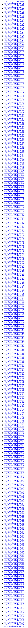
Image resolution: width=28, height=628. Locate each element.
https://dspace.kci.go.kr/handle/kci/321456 (14, 353)
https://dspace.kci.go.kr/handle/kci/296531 (14, 591)
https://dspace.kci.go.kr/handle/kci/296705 (14, 623)
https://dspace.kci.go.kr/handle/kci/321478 (14, 362)
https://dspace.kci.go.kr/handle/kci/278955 (14, 64)
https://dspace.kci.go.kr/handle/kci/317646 (14, 237)
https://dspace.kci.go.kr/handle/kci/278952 (14, 63)
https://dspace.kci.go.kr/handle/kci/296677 (14, 604)
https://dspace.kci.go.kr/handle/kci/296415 (14, 528)
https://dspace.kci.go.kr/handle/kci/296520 (14, 584)
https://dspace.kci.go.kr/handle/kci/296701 (14, 620)
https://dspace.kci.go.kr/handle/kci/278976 (14, 71)
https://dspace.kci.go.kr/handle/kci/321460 (14, 354)
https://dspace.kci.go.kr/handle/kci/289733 (14, 487)
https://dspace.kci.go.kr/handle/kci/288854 (14, 469)
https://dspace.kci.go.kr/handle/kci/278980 (14, 72)
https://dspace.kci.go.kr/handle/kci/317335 (14, 231)
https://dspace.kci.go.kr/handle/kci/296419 (14, 531)
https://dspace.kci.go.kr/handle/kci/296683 (14, 608)
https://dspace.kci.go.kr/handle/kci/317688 (14, 258)
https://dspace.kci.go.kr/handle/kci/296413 (14, 527)
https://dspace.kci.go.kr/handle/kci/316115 (14, 218)
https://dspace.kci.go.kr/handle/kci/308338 (14, 186)
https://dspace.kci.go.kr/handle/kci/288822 (14, 455)
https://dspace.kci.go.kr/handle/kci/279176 (14, 134)
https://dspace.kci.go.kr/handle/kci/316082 (14, 203)
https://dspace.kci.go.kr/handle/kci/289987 (14, 507)
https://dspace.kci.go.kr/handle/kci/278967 (14, 68)
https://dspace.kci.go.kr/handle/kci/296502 (14, 572)
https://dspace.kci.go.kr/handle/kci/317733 (14, 286)
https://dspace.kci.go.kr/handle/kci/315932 (14, 195)
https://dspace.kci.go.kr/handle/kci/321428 (14, 341)
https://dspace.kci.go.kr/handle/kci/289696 (14, 477)
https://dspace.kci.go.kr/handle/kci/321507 (14, 380)
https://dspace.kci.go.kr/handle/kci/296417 (14, 529)
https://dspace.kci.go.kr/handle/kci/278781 (14, 9)
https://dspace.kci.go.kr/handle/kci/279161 (14, 114)
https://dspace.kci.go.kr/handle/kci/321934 (14, 428)
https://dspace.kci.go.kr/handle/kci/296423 (14, 533)
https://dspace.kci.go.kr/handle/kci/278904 (14, 54)
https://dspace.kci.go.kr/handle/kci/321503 (14, 377)
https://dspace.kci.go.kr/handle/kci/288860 (14, 472)
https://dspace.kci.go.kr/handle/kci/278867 (14, 40)
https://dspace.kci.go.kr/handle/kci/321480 (14, 364)
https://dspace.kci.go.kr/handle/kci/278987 (14, 75)
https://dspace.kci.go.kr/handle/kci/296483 (14, 559)
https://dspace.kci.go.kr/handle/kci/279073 (14, 104)
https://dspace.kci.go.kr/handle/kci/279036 (14, 92)
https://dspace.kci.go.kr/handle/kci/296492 (14, 566)
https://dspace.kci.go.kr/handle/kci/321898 (14, 407)
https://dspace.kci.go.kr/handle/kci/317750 (14, 294)
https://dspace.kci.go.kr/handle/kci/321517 (14, 390)
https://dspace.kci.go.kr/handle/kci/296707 (14, 626)
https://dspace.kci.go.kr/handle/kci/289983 (14, 501)
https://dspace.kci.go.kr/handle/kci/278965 (14, 67)
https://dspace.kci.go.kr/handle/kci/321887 (14, 397)
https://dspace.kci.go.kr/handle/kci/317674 (14, 250)
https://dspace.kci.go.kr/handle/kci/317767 (14, 301)
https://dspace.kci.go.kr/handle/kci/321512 (14, 384)
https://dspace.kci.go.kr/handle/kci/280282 (14, 166)
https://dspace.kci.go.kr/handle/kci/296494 (14, 567)
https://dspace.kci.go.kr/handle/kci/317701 (14, 265)
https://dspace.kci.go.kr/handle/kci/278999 (14, 79)
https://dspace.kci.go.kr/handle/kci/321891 (14, 400)
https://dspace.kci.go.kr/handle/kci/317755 (14, 296)
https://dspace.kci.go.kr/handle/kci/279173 (14, 130)
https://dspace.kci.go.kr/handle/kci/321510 (14, 382)
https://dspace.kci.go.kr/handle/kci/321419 (14, 337)
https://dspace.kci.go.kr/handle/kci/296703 (14, 622)
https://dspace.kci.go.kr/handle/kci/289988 (14, 508)
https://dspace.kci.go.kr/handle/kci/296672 (14, 602)
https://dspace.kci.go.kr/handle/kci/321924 (14, 415)
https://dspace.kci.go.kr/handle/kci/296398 (14, 520)
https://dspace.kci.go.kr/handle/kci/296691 (14, 614)
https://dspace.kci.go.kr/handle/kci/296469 (14, 550)
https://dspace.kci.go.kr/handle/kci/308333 (14, 179)
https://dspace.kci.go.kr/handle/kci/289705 (14, 480)
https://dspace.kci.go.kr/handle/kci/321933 (14, 427)
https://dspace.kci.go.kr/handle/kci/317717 (14, 275)
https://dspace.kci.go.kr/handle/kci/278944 (14, 60)
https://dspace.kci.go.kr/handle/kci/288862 (14, 473)
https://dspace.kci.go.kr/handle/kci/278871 (14, 42)
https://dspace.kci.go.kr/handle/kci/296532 (14, 592)
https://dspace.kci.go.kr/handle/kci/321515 (14, 388)
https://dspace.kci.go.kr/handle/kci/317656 (14, 242)
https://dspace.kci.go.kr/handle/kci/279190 (14, 153)
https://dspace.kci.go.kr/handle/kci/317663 (14, 245)
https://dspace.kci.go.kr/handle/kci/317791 (14, 310)
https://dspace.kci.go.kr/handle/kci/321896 (14, 404)
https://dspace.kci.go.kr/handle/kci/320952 (14, 316)
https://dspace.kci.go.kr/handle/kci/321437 (14, 345)
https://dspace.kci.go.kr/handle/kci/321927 (14, 419)
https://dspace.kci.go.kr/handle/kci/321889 (14, 398)
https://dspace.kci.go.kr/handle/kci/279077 (14, 106)
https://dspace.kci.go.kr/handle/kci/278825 (14, 26)
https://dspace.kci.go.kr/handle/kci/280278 (14, 165)
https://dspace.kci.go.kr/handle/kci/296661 (14, 595)
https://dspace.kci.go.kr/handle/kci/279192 (14, 155)
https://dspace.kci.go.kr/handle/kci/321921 (14, 411)
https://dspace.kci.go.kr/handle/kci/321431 (14, 342)
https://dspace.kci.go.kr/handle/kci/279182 (14, 142)
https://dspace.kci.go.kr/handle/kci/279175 (14, 132)
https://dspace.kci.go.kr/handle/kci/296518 (14, 583)
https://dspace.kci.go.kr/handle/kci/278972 (14, 70)
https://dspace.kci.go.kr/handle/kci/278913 (14, 56)
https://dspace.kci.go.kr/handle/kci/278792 (14, 13)
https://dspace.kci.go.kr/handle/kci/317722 (14, 280)
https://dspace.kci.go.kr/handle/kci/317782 (14, 308)
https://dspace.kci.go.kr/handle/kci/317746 (14, 293)
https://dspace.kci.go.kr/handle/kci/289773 (14, 499)
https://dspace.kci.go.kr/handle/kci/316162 (14, 230)
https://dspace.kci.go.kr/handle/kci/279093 (14, 111)
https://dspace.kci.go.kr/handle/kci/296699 (14, 619)
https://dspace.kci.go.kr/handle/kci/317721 (14, 278)
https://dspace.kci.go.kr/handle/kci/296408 (14, 524)
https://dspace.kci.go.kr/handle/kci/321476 (14, 361)
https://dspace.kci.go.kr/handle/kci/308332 (14, 178)
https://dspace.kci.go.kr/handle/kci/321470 (14, 358)
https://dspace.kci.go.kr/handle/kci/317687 (14, 257)
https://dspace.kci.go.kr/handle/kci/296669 (14, 599)
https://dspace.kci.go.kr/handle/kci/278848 (14, 35)
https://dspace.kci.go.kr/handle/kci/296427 (14, 536)
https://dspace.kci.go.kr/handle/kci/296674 (14, 603)
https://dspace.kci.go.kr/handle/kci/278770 (14, 5)
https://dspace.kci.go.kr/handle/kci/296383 (14, 515)
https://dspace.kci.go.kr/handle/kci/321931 (14, 424)
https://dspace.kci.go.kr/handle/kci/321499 (14, 374)
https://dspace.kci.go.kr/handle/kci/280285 (14, 167)
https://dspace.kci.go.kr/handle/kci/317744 (14, 292)
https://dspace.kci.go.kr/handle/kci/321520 (14, 392)
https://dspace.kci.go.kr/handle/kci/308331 (14, 177)
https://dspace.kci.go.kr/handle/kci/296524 (14, 587)
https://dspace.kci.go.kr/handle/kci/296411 (14, 525)
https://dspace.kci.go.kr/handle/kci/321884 (14, 394)
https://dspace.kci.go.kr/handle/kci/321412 (14, 334)
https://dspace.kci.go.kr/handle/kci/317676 (14, 253)
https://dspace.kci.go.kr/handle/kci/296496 (14, 568)
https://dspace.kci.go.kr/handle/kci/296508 (14, 576)
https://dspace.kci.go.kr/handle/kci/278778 (14, 8)
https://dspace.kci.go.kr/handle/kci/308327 (14, 171)
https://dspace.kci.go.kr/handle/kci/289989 (14, 509)
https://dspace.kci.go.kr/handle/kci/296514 (14, 580)
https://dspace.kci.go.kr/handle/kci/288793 (14, 441)
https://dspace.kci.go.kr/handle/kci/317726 (14, 282)
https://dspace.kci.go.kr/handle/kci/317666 (14, 246)
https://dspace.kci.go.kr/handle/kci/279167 (14, 122)
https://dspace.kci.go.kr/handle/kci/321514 (14, 386)
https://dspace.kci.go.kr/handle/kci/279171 (14, 127)
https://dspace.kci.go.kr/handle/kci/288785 (14, 439)
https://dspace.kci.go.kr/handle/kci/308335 (14, 182)
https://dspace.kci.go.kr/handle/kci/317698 (14, 263)
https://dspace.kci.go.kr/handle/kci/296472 (14, 552)
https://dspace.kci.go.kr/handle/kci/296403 (14, 521)
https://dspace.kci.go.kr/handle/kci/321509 (14, 381)
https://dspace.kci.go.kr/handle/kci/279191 (14, 154)
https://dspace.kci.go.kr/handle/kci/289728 (14, 485)
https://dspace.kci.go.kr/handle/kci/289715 (14, 483)
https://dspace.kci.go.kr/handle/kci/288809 (14, 449)
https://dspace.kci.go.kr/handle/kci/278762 (14, 3)
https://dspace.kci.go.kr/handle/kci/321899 (14, 408)
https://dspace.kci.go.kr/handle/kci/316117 (14, 219)
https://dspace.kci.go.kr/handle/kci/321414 (14, 336)
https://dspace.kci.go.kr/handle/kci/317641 (14, 234)
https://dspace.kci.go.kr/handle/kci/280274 (14, 163)
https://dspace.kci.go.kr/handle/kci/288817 (14, 452)
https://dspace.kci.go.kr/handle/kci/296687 (14, 611)
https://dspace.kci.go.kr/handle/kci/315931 (14, 194)
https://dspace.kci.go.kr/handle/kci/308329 (14, 174)
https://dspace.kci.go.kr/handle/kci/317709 (14, 270)
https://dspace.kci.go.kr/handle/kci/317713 (14, 273)
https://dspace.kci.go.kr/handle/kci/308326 (14, 170)
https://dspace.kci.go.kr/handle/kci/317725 (14, 281)
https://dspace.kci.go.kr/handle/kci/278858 (14, 38)
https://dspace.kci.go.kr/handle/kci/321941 (14, 437)
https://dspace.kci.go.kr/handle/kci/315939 (14, 202)
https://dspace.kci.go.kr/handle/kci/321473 (14, 360)
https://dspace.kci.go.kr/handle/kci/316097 (14, 210)
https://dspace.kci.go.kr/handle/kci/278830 (14, 27)
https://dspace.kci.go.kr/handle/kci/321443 (14, 348)
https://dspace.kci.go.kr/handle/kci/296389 (14, 516)
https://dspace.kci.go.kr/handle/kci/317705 (14, 267)
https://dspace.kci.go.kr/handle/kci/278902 (14, 52)
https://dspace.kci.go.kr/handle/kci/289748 (14, 491)
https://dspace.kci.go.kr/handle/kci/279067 (14, 102)
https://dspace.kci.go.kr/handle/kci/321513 (14, 385)
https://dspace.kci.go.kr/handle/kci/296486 (14, 562)
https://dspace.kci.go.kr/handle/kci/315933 (14, 197)
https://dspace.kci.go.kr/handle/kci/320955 (14, 317)
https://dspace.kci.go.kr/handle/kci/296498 (14, 570)
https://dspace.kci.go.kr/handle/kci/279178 (14, 136)
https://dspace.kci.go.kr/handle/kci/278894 (14, 50)
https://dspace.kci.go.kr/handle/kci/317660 (14, 243)
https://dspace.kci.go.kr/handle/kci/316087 (14, 206)
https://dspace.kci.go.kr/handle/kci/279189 (14, 151)
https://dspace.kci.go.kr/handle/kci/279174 (14, 131)
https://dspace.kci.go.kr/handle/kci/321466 (14, 357)
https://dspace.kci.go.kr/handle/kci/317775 (14, 305)
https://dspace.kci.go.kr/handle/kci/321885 (14, 396)
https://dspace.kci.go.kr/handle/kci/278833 (14, 28)
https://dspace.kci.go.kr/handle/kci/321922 (14, 412)
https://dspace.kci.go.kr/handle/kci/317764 (14, 300)
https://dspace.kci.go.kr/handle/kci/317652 (14, 239)
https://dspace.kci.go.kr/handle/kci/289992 (14, 513)
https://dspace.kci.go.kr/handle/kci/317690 (14, 259)
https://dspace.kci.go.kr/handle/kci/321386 (14, 322)
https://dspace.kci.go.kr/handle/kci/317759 (14, 297)
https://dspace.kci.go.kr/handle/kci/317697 (14, 262)
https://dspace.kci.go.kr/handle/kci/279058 (14, 99)
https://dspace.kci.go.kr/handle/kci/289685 (14, 475)
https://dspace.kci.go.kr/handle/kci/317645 (14, 235)
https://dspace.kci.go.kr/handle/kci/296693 (14, 615)
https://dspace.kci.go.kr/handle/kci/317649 (14, 238)
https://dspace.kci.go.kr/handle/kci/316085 (14, 205)
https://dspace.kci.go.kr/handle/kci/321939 (14, 435)
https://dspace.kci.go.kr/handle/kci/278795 (14, 15)
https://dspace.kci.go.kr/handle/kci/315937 (14, 201)
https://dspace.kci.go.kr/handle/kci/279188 (14, 150)
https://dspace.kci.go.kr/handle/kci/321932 (14, 425)
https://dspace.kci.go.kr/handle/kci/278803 (14, 17)
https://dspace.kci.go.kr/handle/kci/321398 (14, 328)
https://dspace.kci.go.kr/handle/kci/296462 (14, 546)
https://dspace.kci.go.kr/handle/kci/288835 (14, 460)
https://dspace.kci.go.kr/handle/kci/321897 (14, 405)
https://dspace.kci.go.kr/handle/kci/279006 (14, 82)
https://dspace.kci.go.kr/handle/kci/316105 (14, 214)
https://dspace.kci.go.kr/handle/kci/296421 (14, 532)
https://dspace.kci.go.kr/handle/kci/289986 (14, 505)
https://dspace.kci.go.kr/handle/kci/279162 (14, 115)
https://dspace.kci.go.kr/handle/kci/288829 (14, 457)
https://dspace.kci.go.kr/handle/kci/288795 (14, 443)
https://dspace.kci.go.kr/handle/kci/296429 (14, 538)
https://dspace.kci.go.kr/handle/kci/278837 (14, 30)
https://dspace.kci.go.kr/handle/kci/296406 (14, 523)
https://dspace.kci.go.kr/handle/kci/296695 (14, 616)
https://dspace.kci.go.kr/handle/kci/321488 (14, 368)
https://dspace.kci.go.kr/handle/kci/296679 (14, 606)
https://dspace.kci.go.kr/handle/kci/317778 (14, 306)
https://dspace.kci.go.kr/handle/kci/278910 (14, 55)
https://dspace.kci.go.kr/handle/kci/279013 (14, 84)
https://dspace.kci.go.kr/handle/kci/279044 (14, 95)
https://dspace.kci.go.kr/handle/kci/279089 (14, 110)
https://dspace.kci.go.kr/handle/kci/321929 (14, 421)
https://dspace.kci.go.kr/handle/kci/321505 (14, 378)
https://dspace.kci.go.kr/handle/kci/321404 (14, 330)
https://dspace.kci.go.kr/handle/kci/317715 (14, 274)
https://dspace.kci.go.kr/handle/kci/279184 (14, 144)
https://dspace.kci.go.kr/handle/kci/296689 (14, 612)
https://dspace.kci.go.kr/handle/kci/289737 (14, 488)
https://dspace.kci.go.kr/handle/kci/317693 (14, 261)
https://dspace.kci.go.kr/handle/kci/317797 (14, 312)
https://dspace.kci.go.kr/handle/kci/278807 (14, 19)
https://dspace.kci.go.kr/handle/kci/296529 (14, 590)
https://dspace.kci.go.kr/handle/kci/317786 (14, 309)
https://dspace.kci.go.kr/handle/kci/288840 (14, 463)
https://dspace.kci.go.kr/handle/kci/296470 (14, 551)
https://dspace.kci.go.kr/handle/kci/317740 (14, 290)
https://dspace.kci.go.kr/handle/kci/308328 (14, 173)
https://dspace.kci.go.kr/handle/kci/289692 (14, 476)
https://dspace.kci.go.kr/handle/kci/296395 (14, 519)
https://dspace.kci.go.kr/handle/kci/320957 (14, 318)
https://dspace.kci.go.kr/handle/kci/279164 (14, 118)
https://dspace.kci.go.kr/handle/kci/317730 (14, 285)
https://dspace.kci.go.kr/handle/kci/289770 (14, 497)
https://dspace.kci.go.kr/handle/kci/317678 (14, 251)
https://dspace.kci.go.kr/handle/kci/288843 (14, 464)
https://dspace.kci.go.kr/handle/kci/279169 (14, 124)
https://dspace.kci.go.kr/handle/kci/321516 (14, 389)
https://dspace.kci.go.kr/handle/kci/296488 (14, 563)
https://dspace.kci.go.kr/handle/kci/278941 (14, 59)
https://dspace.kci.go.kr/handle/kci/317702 (14, 266)
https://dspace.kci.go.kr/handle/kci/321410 (14, 333)
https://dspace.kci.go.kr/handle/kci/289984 (14, 503)
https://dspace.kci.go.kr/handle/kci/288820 (14, 453)
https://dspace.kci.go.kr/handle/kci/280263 (14, 158)
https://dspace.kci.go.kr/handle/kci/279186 (14, 147)
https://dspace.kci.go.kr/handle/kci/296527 (14, 588)
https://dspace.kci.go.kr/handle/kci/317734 (14, 288)
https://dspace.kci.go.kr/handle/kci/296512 (14, 579)
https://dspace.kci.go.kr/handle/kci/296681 (14, 607)
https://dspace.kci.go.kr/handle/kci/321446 (14, 349)
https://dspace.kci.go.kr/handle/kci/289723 (14, 484)
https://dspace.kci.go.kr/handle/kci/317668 (14, 247)
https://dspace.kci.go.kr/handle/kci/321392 (14, 325)
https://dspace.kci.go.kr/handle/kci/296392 (14, 517)
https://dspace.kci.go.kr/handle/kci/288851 (14, 468)
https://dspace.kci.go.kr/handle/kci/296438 (14, 543)
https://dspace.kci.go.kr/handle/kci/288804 (14, 447)
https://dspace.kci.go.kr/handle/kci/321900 (14, 409)
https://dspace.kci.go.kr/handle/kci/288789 (14, 440)
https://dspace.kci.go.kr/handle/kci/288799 (14, 444)
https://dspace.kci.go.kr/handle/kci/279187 (14, 148)
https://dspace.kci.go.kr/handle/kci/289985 (14, 504)
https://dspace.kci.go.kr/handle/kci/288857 (14, 471)
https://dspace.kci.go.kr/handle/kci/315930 (14, 193)
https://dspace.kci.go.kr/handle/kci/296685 (14, 610)
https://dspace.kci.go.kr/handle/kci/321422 (14, 338)
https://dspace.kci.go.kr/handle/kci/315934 (14, 198)
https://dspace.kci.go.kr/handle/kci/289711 (14, 481)
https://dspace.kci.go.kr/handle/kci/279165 (14, 119)
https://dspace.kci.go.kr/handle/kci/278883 (14, 46)
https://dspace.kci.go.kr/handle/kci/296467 (14, 548)
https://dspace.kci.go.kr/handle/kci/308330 (14, 175)
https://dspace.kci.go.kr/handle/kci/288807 (14, 448)
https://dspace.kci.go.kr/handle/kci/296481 (14, 558)
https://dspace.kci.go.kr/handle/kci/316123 (14, 222)
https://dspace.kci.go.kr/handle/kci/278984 (14, 74)
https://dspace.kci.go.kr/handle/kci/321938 (14, 433)
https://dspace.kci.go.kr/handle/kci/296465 (14, 547)
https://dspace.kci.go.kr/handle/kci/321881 (14, 393)
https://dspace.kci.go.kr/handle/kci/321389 (14, 324)
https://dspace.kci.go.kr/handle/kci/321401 (14, 329)
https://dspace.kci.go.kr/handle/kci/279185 (14, 146)
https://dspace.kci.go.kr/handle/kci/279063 (14, 100)
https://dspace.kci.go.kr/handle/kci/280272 (14, 162)
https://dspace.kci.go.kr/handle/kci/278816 (14, 22)
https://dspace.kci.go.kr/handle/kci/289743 (14, 489)
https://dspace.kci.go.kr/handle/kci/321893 (14, 401)
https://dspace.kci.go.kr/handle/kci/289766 (14, 496)
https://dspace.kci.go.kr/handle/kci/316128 (14, 225)
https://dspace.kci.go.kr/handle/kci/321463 (14, 356)
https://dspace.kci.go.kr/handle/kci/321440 (14, 346)
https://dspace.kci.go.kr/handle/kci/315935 (14, 199)
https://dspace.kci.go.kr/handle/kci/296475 (14, 554)
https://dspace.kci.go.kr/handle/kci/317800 (14, 313)
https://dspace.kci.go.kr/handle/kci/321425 (14, 340)
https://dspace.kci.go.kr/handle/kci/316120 (14, 221)
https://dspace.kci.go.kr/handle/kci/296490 (14, 564)
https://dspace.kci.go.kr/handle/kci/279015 (14, 86)
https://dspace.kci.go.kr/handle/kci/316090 (14, 207)
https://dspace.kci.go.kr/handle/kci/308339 (14, 187)
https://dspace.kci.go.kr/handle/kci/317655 (14, 241)
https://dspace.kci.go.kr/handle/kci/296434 (14, 540)
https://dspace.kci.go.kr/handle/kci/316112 (14, 217)
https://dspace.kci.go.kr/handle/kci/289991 (14, 512)
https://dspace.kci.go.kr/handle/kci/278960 (14, 66)
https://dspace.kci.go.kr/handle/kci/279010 (14, 83)
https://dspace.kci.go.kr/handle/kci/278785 (14, 11)
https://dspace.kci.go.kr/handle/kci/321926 (14, 417)
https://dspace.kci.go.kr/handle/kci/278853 (14, 36)
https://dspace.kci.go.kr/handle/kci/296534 (14, 594)
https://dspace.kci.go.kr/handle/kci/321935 (14, 429)
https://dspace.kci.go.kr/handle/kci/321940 (14, 436)
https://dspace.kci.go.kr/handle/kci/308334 (14, 181)
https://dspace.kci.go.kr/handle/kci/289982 (14, 500)
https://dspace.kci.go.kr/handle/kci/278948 (14, 62)
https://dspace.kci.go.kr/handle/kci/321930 (14, 423)
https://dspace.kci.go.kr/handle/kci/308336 (14, 183)
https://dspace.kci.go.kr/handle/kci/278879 (14, 44)
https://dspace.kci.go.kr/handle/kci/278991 (14, 76)
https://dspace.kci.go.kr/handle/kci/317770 (14, 302)
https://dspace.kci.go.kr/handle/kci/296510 (14, 578)
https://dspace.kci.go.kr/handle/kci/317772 (14, 304)
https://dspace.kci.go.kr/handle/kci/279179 (14, 138)
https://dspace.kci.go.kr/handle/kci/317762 (14, 298)
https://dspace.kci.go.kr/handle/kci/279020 (14, 87)
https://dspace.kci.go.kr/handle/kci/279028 (14, 90)
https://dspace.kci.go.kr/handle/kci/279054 (14, 98)
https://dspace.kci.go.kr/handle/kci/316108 (14, 215)
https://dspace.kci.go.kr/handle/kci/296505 (14, 574)
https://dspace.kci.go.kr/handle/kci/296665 (14, 596)
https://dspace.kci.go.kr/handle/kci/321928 (14, 420)
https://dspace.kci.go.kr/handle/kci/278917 (14, 58)
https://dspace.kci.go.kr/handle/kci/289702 (14, 479)
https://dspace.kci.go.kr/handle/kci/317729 (14, 284)
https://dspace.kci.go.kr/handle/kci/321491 (14, 369)
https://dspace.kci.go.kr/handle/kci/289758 (14, 493)
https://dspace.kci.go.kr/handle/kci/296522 (14, 586)
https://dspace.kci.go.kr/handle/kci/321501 (14, 376)
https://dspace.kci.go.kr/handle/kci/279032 (14, 91)
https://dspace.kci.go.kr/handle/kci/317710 (14, 271)
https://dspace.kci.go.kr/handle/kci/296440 (14, 544)
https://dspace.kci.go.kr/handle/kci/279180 (14, 139)
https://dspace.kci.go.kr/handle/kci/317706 (14, 269)
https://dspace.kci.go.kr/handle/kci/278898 (14, 51)
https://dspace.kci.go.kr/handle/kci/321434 (14, 344)
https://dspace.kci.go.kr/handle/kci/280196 (14, 157)
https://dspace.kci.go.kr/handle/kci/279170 (14, 126)
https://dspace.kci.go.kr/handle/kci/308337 (14, 185)
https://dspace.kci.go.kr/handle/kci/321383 (14, 321)
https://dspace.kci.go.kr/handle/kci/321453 (14, 352)
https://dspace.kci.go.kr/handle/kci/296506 (14, 575)
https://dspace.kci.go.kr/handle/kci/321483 (14, 365)
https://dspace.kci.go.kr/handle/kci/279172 (14, 128)
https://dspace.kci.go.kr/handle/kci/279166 (14, 120)
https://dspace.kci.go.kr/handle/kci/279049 (14, 96)
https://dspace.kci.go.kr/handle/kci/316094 (14, 209)
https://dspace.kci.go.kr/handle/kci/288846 (14, 465)
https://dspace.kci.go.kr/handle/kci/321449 (14, 350)
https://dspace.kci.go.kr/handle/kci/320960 (14, 320)
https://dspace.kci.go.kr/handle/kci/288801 (14, 445)
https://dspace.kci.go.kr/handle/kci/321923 (14, 413)
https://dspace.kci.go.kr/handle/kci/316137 (14, 229)
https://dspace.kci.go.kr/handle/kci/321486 (14, 366)
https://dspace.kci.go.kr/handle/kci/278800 (14, 16)
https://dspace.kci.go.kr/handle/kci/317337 (14, 233)
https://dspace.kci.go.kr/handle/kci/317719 (14, 277)
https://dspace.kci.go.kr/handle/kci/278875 (14, 43)
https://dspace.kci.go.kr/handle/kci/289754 (14, 492)
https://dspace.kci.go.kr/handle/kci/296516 (14, 582)
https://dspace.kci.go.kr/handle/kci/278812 (14, 20)
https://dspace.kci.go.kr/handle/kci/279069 (14, 103)
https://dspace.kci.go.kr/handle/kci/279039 (14, 94)
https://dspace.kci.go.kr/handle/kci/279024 (14, 88)
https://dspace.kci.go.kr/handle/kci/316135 (14, 227)
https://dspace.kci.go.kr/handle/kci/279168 (14, 123)
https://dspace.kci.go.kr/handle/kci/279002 (14, 80)
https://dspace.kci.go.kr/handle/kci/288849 (14, 467)
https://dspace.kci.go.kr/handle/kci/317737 (14, 289)
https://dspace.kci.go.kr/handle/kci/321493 (14, 370)
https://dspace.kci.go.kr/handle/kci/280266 (14, 159)
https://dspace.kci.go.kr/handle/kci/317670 (14, 249)
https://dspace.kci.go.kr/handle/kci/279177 (14, 135)
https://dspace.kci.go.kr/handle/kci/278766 (14, 4)
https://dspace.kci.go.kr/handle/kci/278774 (14, 7)
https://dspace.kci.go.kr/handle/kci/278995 (14, 78)
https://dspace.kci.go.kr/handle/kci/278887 (14, 47)
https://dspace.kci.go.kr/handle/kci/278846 (14, 34)
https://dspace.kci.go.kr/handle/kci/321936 (14, 431)
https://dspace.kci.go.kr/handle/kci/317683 (14, 254)
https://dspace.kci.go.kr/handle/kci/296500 (14, 571)
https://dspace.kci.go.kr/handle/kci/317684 (14, 255)
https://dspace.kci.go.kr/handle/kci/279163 (14, 116)
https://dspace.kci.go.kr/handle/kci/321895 (14, 402)
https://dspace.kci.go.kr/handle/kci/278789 (14, 12)
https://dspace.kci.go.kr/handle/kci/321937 (14, 432)
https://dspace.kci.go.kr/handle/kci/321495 (14, 372)
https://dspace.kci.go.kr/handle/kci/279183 (14, 143)
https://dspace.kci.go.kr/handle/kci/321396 (14, 326)
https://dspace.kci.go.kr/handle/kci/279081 (14, 107)
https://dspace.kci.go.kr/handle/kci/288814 (14, 451)
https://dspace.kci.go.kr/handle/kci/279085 (14, 108)
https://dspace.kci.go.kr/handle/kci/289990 (14, 511)
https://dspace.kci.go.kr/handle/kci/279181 (14, 140)
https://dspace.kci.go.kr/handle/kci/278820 (14, 23)
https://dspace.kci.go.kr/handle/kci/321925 (14, 416)
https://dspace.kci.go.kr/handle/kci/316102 (14, 213)
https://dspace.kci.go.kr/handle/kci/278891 (14, 48)
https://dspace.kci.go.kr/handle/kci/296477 (14, 555)
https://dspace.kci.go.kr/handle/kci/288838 (14, 461)
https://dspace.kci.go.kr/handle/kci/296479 (14, 556)
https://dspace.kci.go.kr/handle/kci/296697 (14, 618)
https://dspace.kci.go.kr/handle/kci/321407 (14, 332)
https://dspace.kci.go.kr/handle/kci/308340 (14, 189)
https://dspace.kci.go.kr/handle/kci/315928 (14, 190)
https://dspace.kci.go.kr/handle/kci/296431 (14, 539)
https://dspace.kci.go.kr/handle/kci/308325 (14, 169)
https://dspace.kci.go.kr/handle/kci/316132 (14, 226)
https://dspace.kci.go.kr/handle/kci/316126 (14, 223)
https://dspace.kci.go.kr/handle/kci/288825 (14, 456)
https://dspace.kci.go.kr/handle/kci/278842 (14, 32)
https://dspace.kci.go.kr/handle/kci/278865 (14, 39)
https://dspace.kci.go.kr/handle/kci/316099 (14, 211)
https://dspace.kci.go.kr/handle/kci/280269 (14, 161)
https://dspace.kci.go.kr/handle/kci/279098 (14, 112)
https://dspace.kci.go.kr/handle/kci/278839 (14, 31)
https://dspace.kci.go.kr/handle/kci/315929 (14, 191)
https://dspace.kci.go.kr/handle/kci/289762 (14, 495)
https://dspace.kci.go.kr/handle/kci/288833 (14, 459)
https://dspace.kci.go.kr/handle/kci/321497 (14, 373)
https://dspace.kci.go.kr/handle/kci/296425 (14, 535)
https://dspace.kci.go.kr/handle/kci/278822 (14, 24)
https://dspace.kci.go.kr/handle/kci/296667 (14, 598)
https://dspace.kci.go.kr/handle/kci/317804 (14, 314)
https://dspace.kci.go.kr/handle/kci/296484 (14, 560)
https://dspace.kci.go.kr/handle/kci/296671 (14, 600)
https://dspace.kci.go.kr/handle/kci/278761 (14, 1)
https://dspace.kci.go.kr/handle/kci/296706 (14, 624)
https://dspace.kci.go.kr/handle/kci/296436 (14, 542)
